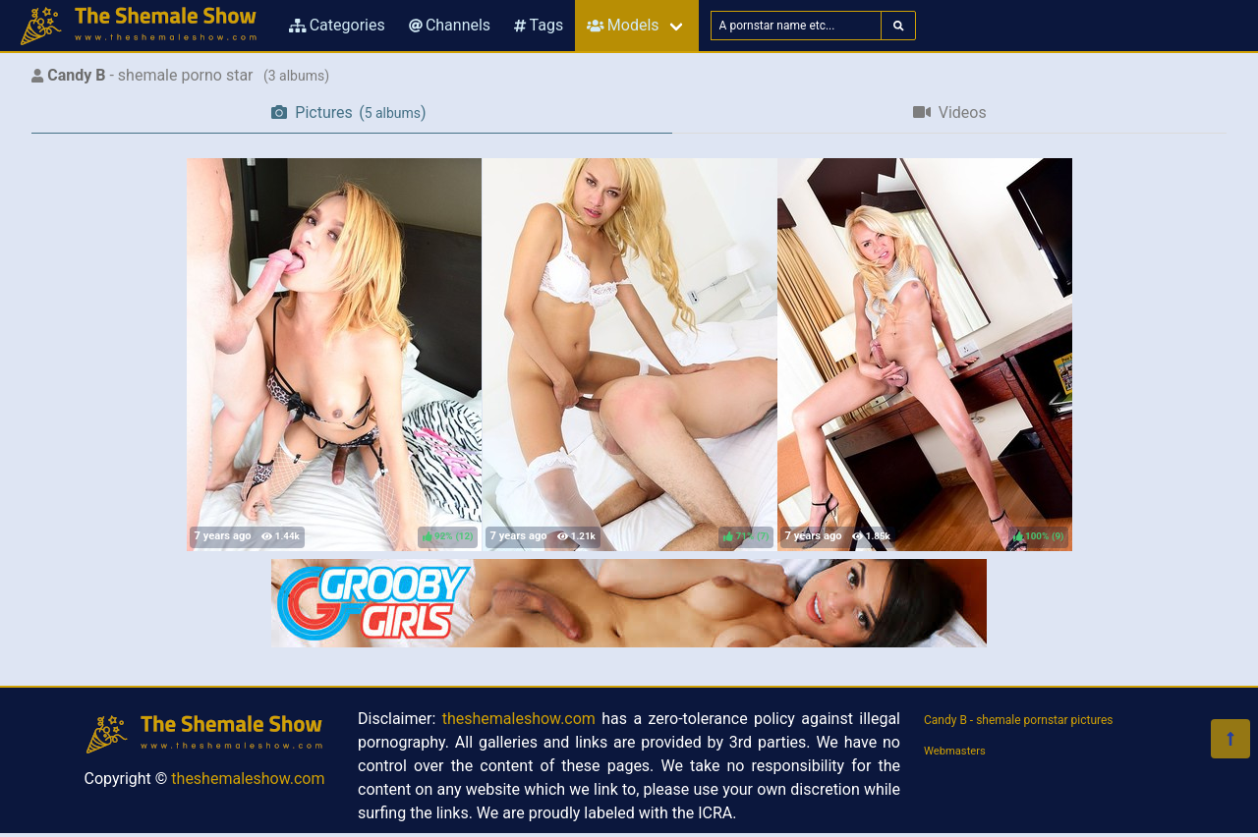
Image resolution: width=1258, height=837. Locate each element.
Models (622, 25)
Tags (538, 25)
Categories (337, 25)
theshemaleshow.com (247, 778)
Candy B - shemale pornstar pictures (1019, 720)
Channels (449, 25)
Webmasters (955, 751)
